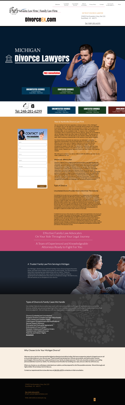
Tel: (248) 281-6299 (32, 392)
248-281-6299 (58, 370)
